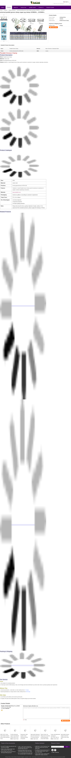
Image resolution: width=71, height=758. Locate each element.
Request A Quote (50, 7)
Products (9, 7)
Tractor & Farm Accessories (8, 743)
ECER (64, 756)
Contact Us (41, 7)
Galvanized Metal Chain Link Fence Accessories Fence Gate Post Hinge (25, 751)
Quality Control (32, 7)
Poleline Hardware (12, 10)
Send (67, 746)
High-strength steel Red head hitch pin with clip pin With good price (8, 752)
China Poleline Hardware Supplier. (17, 756)
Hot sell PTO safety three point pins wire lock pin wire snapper (8, 747)
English (67, 1)
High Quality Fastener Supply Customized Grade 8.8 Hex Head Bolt (65, 736)
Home (2, 7)
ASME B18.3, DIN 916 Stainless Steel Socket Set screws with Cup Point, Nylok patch (42, 747)
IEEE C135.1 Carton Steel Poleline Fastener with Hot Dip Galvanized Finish (5, 736)
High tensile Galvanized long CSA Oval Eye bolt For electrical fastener (35, 736)
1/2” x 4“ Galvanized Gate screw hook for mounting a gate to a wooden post (25, 753)
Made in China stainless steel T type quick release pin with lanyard (8, 750)
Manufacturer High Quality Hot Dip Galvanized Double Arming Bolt (24, 736)
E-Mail (53, 752)
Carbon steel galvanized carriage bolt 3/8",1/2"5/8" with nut (55, 736)
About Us (16, 7)
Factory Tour (23, 7)
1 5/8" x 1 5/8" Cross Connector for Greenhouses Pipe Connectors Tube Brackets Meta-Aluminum (25, 747)
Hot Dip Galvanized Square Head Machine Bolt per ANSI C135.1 (15, 736)
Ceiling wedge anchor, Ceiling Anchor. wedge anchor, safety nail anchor (42, 754)
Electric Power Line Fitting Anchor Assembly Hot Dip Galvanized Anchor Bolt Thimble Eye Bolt (45, 737)
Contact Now (54, 27)
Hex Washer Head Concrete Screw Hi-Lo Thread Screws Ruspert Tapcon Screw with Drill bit (42, 751)
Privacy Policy (8, 756)
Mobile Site (53, 754)
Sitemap (57, 752)
